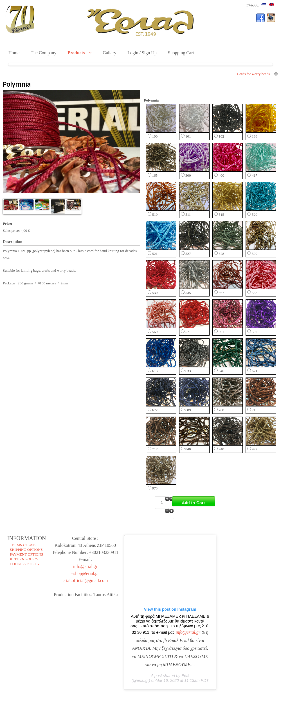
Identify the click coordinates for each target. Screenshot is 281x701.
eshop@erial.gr (85, 573)
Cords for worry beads (253, 74)
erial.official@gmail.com (85, 580)
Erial (185, 675)
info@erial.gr (85, 566)
